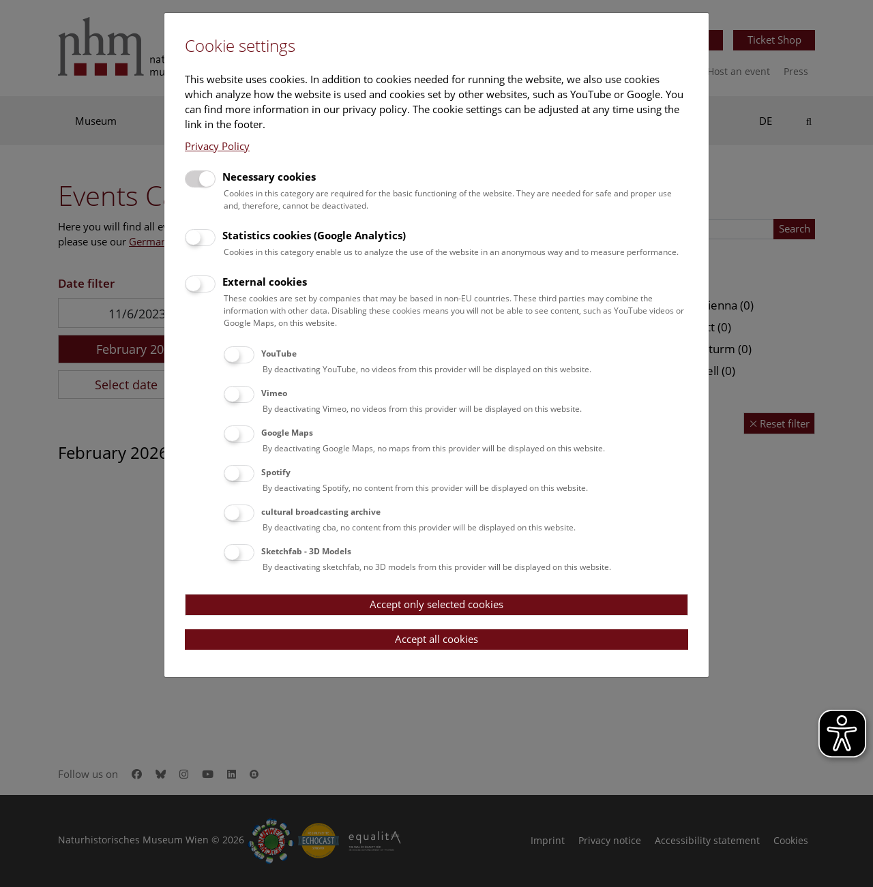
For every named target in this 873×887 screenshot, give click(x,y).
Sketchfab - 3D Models (306, 551)
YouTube (279, 353)
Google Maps (287, 432)
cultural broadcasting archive (321, 511)
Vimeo (274, 393)
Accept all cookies (436, 639)
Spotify (276, 472)
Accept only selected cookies (436, 604)
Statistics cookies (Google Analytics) (314, 235)
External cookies (264, 281)
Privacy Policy (217, 146)
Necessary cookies (269, 176)
